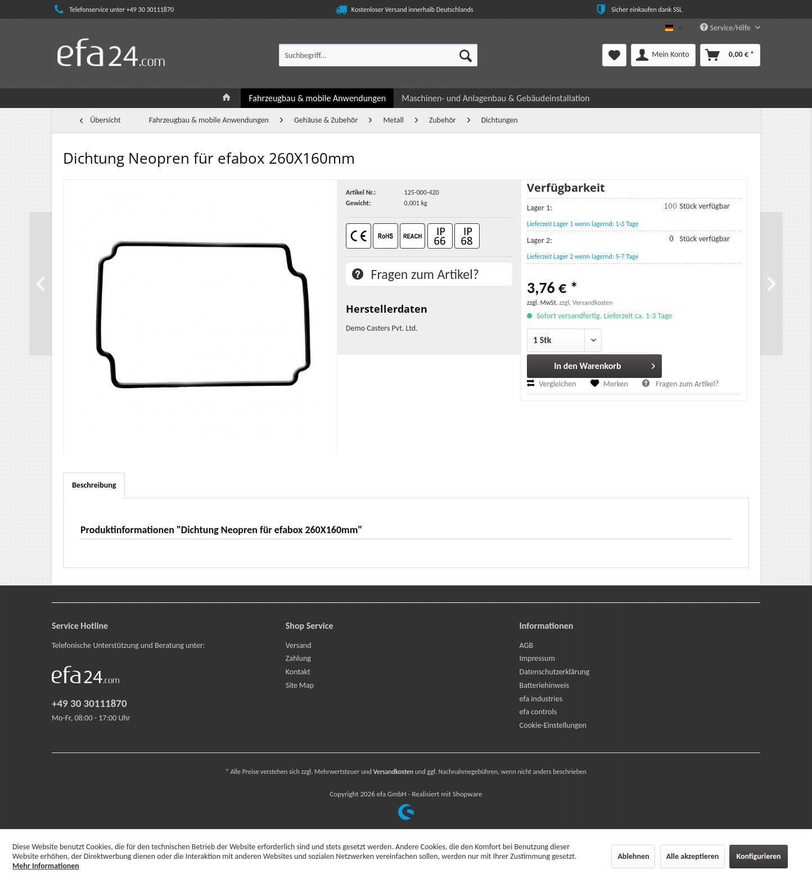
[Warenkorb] (730, 55)
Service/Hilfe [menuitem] (726, 28)
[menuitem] (378, 55)
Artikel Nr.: (361, 192)
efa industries (541, 699)
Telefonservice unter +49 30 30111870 (113, 9)
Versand (299, 645)
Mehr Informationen (45, 866)
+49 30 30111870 (89, 703)
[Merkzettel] (614, 55)
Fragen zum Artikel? (415, 274)
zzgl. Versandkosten (586, 303)
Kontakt (298, 672)
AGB (526, 645)
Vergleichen (551, 384)
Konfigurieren (758, 856)
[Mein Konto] (663, 55)
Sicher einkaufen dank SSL (638, 9)
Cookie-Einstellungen (553, 725)
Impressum (537, 658)
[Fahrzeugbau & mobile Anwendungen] (317, 98)
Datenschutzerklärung (554, 672)
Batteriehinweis (544, 685)
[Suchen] (465, 55)
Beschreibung (94, 485)
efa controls (538, 712)
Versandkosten (393, 772)
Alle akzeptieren (692, 856)
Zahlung (298, 658)
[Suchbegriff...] (378, 55)
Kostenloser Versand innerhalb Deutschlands (403, 9)
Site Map (300, 685)
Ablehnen (633, 856)
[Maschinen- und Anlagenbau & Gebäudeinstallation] (495, 98)
